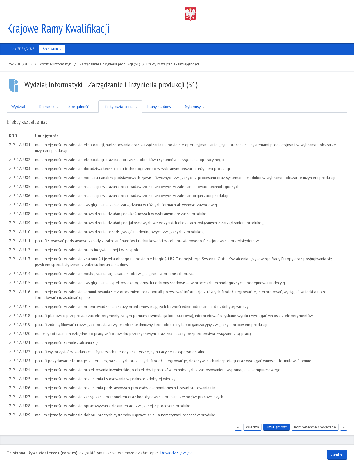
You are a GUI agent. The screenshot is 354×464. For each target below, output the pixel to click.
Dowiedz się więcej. (177, 452)
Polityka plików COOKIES (325, 442)
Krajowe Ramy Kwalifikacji (58, 14)
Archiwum (52, 35)
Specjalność (80, 92)
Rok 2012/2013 (20, 50)
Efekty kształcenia (120, 92)
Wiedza (252, 413)
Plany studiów (161, 92)
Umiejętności (276, 413)
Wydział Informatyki (56, 50)
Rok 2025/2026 (23, 35)
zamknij (337, 454)
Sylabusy (195, 92)
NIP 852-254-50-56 (186, 442)
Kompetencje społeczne (315, 413)
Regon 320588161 (220, 442)
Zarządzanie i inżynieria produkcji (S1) (109, 50)
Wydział (20, 92)
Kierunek (48, 92)
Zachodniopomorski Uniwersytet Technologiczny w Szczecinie (260, 14)
